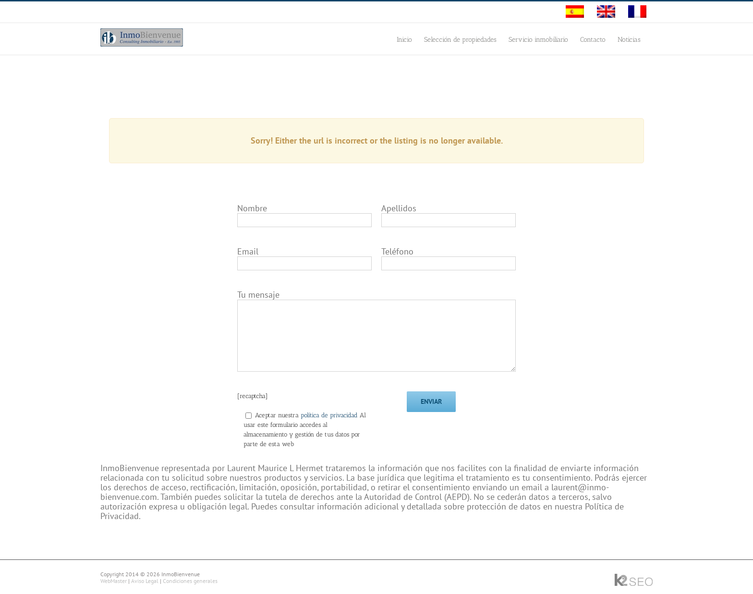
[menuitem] (574, 12)
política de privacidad (330, 415)
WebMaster (113, 580)
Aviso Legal (144, 580)
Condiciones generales (190, 580)
